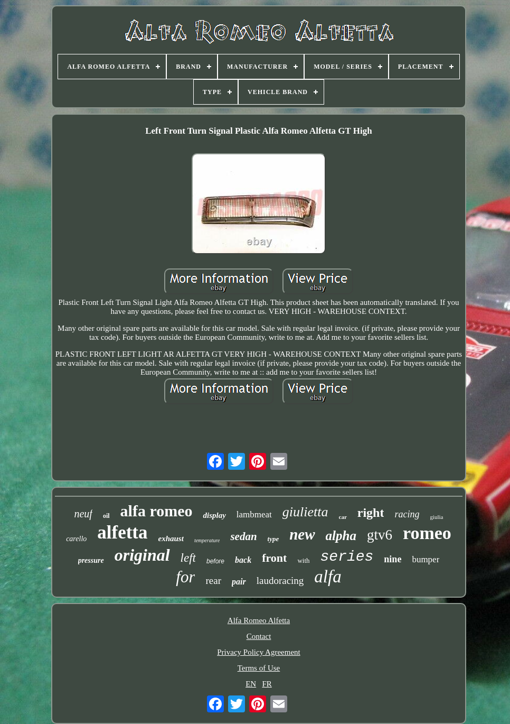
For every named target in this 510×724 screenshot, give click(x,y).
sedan (243, 536)
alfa (327, 576)
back (243, 559)
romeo (427, 533)
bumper (425, 559)
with (303, 560)
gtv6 (379, 535)
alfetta (122, 532)
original (142, 554)
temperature (207, 540)
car (343, 517)
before (215, 561)
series (347, 557)
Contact (259, 636)
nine (392, 559)
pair (239, 581)
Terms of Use (259, 668)
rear (213, 580)
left (188, 557)
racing (406, 514)
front (274, 557)
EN (250, 684)
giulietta (305, 511)
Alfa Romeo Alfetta (259, 620)
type (273, 539)
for (185, 577)
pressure (91, 560)
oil (106, 515)
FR (266, 684)
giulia (436, 517)
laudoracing (280, 580)
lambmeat (254, 514)
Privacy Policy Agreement (258, 652)
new (302, 534)
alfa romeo (156, 510)
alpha (341, 535)
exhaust (171, 538)
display (214, 515)
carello (76, 539)
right (370, 512)
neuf (83, 513)
